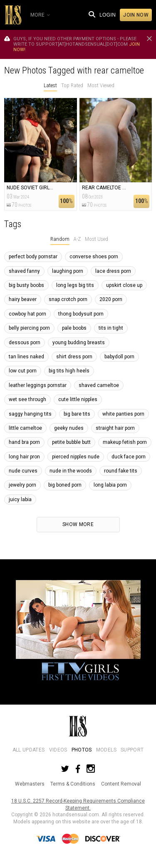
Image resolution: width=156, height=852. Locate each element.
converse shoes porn (93, 257)
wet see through (27, 399)
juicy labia (20, 499)
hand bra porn (24, 442)
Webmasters (30, 784)
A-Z (77, 239)
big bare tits (77, 414)
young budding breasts (78, 342)
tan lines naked (26, 357)
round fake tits (120, 471)
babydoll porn (119, 357)
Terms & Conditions (72, 784)
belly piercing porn (29, 328)
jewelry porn (22, 485)
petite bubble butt (71, 442)
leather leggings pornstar (38, 385)
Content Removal (121, 784)
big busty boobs (26, 285)
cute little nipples (77, 399)
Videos (58, 750)
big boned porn (65, 485)
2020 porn (110, 299)
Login (107, 15)
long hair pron (24, 457)
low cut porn (23, 371)
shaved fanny (24, 271)
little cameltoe (25, 428)
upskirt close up (124, 285)
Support (132, 750)
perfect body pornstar (33, 257)
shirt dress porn (74, 357)
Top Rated (72, 85)
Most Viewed (100, 85)
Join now (136, 15)
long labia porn (110, 485)
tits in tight (111, 328)
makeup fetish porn (125, 442)
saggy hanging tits (30, 414)
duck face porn (128, 457)
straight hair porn (115, 428)
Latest (50, 85)
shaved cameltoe (99, 385)
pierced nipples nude (75, 457)
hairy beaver (23, 299)
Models (106, 750)
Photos (82, 750)
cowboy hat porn (27, 314)
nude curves (23, 471)
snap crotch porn (68, 299)
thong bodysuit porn (81, 314)
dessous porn (24, 342)
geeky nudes (69, 428)
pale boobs (74, 328)
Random (59, 239)
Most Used (96, 239)
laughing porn (67, 271)
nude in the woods (71, 471)
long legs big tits (75, 285)
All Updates (28, 750)
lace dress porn (113, 271)
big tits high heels (69, 371)
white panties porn (123, 414)
